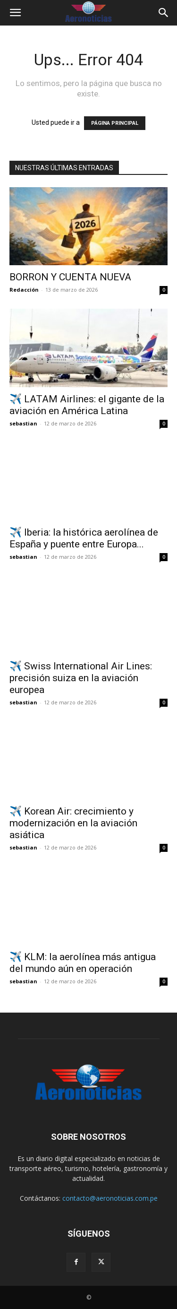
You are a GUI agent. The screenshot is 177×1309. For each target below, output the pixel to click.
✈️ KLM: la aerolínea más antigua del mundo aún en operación (82, 962)
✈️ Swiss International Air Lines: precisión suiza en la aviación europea (80, 677)
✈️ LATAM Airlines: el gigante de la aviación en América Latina (86, 404)
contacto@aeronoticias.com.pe (110, 1198)
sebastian (23, 423)
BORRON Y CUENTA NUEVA (70, 277)
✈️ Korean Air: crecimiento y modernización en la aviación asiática (73, 823)
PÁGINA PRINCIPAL (114, 123)
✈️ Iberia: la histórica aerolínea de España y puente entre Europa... (83, 538)
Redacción (24, 289)
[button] (15, 13)
